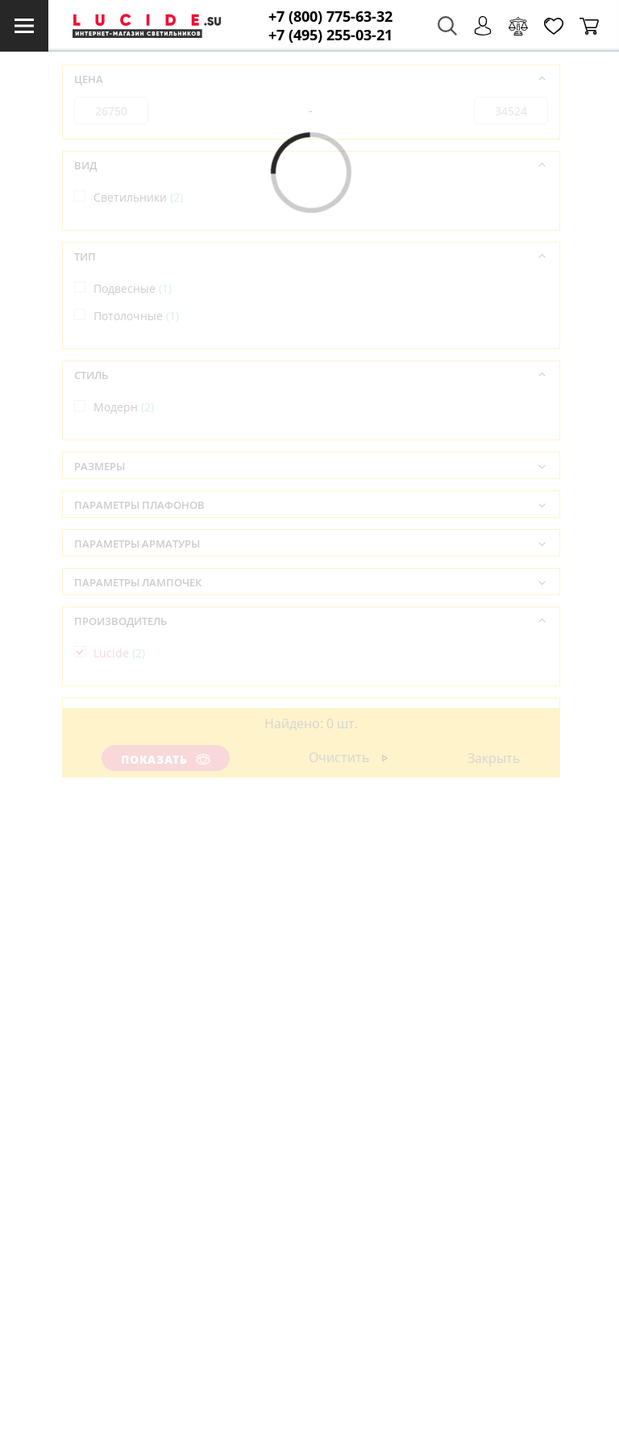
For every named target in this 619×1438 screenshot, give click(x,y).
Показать (166, 759)
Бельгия (124, 744)
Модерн (123, 407)
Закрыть (493, 758)
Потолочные (136, 315)
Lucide (119, 653)
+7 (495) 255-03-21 (330, 35)
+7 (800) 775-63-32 (330, 16)
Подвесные (132, 288)
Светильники (138, 197)
